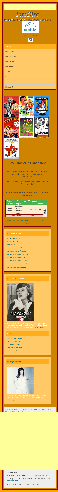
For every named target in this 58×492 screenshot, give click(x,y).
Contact (8, 82)
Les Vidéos (9, 67)
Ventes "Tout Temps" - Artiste (17, 254)
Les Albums (9, 62)
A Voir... (49, 409)
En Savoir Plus (39, 327)
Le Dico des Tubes (14, 351)
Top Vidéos (11, 245)
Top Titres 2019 (12, 241)
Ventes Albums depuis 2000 (17, 264)
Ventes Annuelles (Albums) (17, 251)
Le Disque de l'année (14, 362)
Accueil (8, 47)
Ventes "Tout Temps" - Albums (18, 261)
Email (30, 39)
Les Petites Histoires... (15, 348)
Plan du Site (10, 87)
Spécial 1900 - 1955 (14, 338)
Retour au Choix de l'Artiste (18, 220)
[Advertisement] (31, 7)
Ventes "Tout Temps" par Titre (17, 257)
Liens (7, 77)
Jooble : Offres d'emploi (30, 35)
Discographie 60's (13, 341)
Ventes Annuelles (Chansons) (18, 248)
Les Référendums (13, 344)
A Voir (7, 72)
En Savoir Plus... (11, 401)
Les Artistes (9, 52)
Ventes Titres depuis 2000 (16, 267)
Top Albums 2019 (13, 238)
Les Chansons (10, 57)
